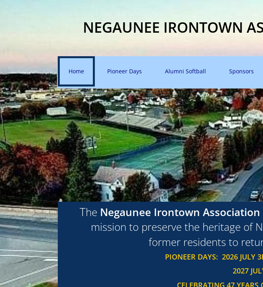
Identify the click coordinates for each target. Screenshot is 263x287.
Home (76, 71)
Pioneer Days (124, 71)
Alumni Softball (185, 71)
